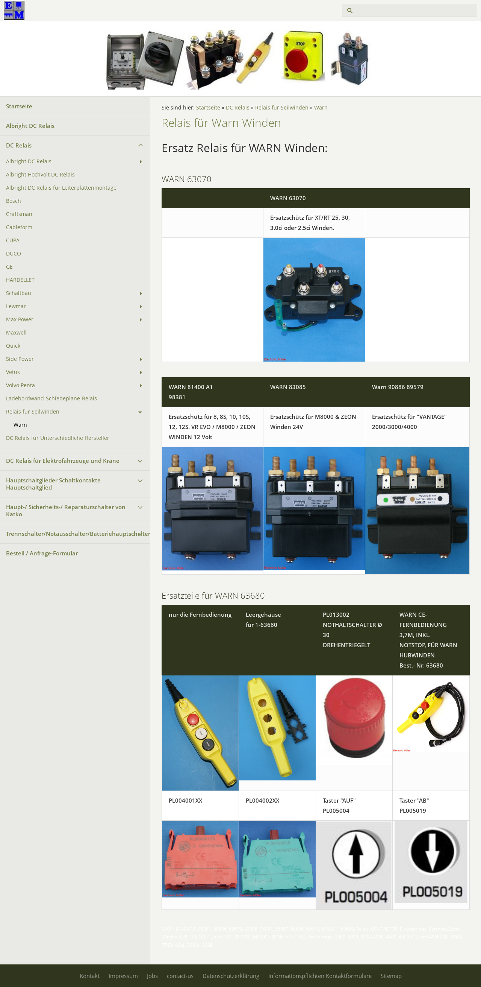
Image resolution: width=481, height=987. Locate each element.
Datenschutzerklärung (231, 975)
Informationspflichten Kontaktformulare (320, 975)
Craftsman (19, 214)
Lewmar (16, 306)
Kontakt (90, 975)
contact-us (180, 975)
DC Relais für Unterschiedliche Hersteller (57, 438)
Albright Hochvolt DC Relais (40, 174)
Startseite (19, 106)
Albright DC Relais (30, 125)
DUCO (13, 253)
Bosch (13, 201)
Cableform (19, 227)
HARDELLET (20, 280)
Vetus (13, 372)
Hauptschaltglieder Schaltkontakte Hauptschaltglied (53, 483)
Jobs (152, 975)
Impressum (123, 975)
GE (9, 266)
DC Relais (19, 145)
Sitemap (391, 975)
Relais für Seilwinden (32, 411)
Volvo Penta (20, 385)
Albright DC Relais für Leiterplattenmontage (61, 187)
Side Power (20, 359)
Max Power (19, 319)
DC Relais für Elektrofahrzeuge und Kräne (62, 460)
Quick (13, 345)
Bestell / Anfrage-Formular (42, 553)
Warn (20, 424)
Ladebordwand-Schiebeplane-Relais (51, 398)
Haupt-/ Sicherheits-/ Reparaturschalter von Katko (66, 510)
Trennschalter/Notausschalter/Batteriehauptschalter (78, 533)
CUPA (13, 240)
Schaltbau (18, 293)
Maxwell (16, 332)
